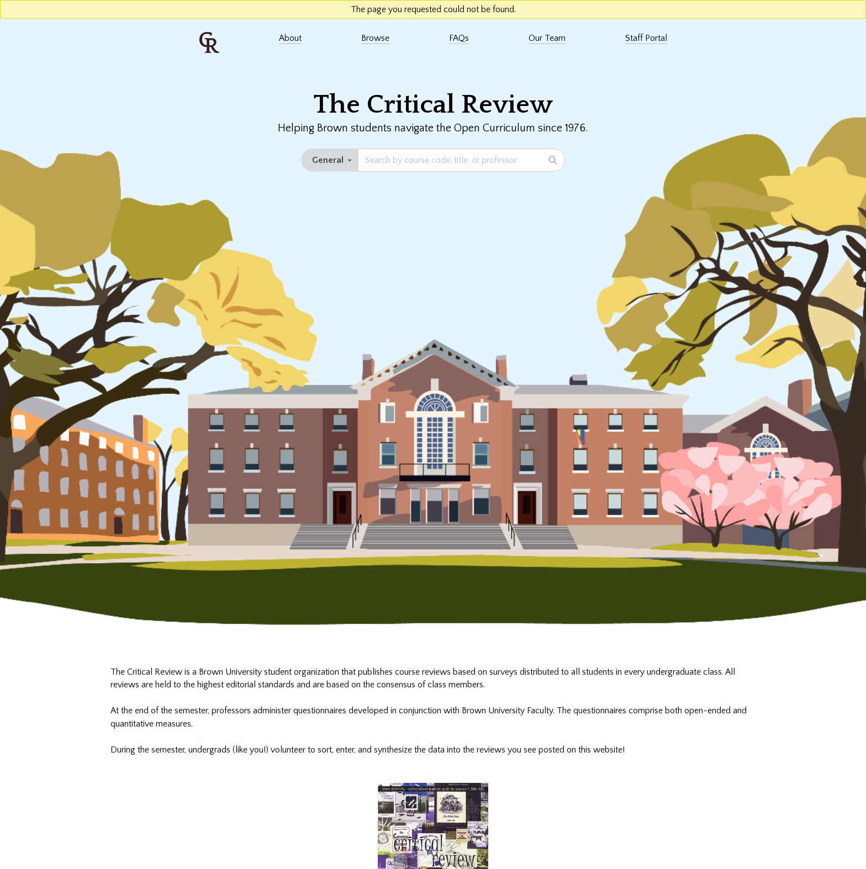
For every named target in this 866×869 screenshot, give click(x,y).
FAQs (459, 38)
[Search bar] (461, 160)
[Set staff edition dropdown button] (329, 160)
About (290, 38)
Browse (375, 38)
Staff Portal (646, 38)
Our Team (547, 38)
